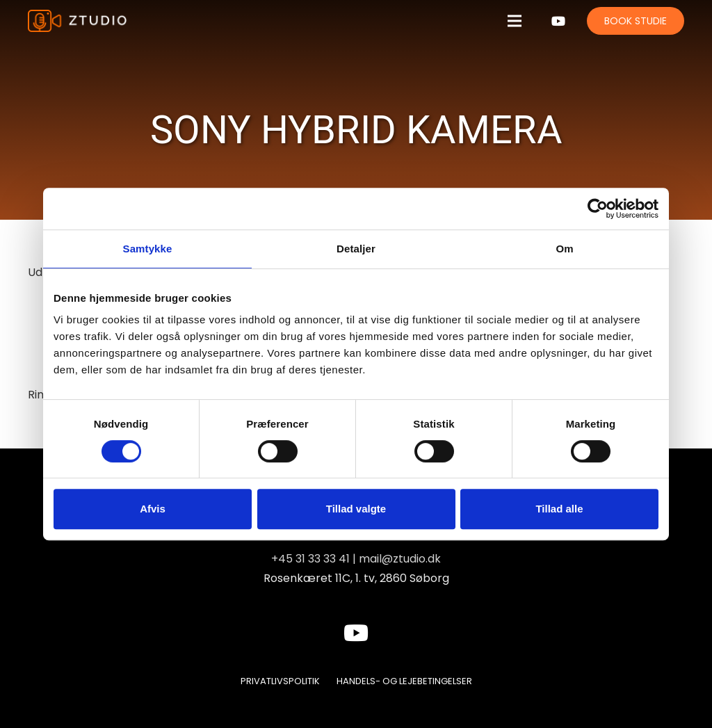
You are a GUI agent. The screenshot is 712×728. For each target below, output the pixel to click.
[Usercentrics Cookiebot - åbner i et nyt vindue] (597, 208)
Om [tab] (564, 248)
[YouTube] (558, 20)
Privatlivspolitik (280, 681)
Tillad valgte (356, 509)
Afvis (152, 509)
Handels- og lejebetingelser (404, 681)
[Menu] (515, 20)
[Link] (78, 21)
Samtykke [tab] (147, 248)
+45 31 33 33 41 (310, 559)
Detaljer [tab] (356, 248)
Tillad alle (559, 509)
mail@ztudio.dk (400, 559)
